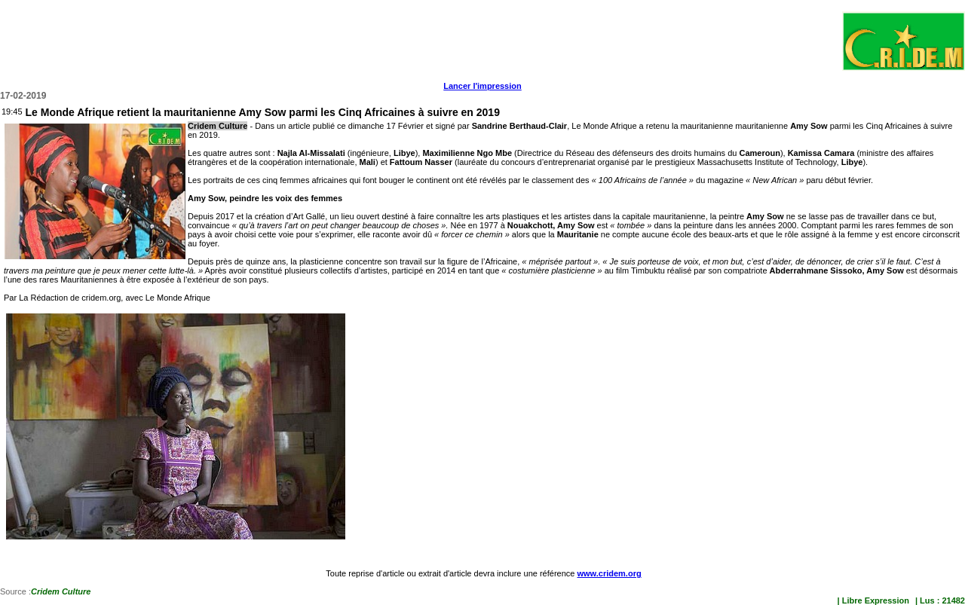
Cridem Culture (60, 591)
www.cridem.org (609, 573)
